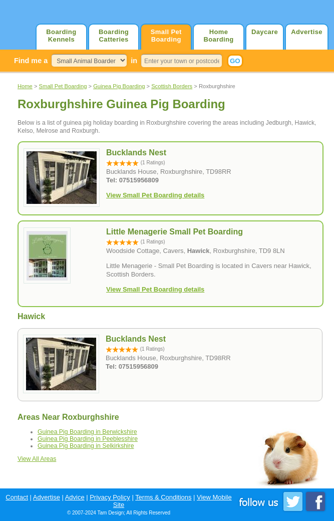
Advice (75, 497)
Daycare (264, 32)
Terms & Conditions (163, 497)
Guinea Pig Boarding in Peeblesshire (88, 438)
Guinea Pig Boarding (119, 86)
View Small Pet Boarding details (155, 195)
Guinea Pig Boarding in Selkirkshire (86, 445)
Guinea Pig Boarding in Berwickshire (87, 431)
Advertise (306, 32)
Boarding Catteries (114, 35)
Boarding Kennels (61, 35)
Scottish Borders (171, 86)
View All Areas (37, 458)
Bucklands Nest (136, 339)
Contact (17, 497)
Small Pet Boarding (166, 35)
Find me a (31, 61)
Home (25, 86)
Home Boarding (218, 35)
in (134, 61)
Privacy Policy (110, 497)
